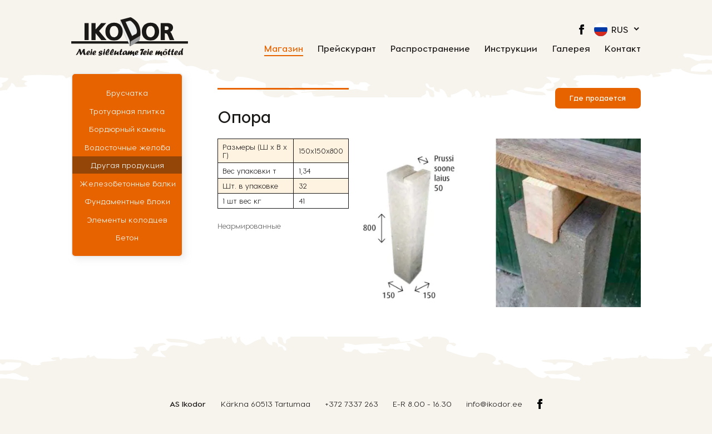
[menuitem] (617, 29)
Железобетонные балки (127, 183)
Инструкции (510, 48)
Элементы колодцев (127, 219)
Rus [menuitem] (619, 29)
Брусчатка (127, 92)
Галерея (571, 48)
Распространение (430, 48)
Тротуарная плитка (127, 111)
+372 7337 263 (351, 403)
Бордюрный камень (127, 129)
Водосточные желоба (127, 147)
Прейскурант (347, 48)
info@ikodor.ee (494, 403)
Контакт (623, 48)
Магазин (283, 48)
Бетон (127, 237)
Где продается (598, 97)
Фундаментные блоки (127, 201)
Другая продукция (127, 165)
